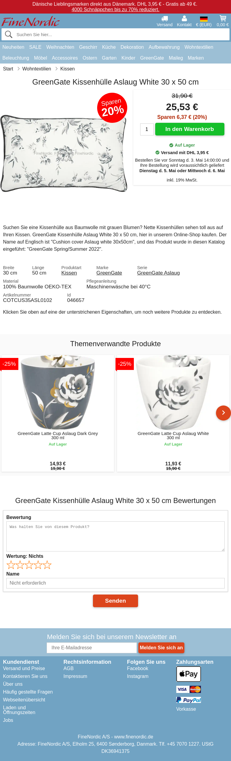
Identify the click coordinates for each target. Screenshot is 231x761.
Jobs (8, 720)
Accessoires (65, 58)
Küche (109, 47)
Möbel (40, 58)
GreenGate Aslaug (158, 273)
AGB (68, 668)
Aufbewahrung (164, 47)
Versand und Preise (24, 668)
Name (13, 573)
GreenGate (152, 58)
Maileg (176, 58)
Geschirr (88, 47)
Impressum (75, 676)
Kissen (69, 273)
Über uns (13, 684)
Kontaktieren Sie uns (25, 676)
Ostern (90, 58)
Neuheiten (13, 47)
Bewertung (18, 517)
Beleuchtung (15, 58)
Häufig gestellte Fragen (28, 691)
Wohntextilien (198, 47)
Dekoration (132, 47)
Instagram (137, 676)
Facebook (137, 668)
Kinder (128, 58)
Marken (196, 58)
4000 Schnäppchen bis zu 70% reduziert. (115, 9)
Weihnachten (60, 47)
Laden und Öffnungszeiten (19, 710)
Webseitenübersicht (24, 699)
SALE (35, 47)
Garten (109, 58)
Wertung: (24, 556)
